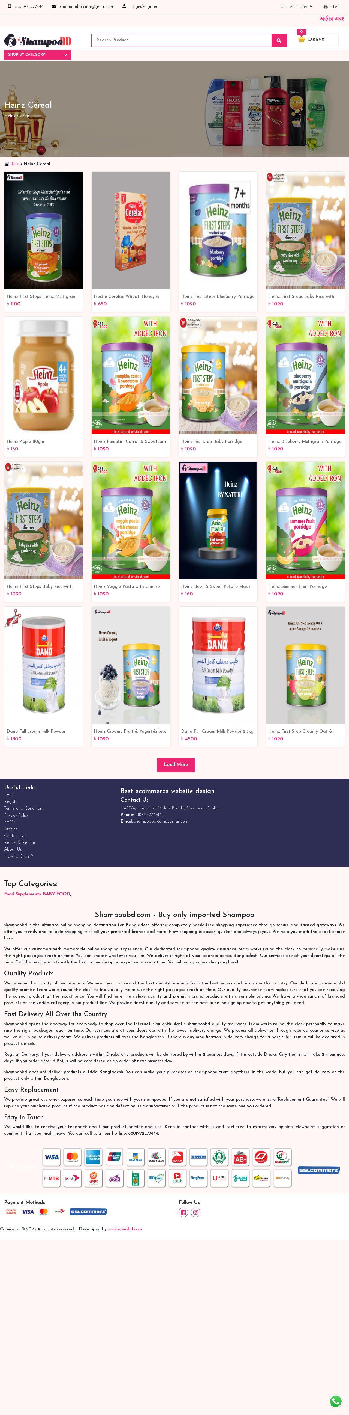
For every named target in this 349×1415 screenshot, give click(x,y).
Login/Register (139, 6)
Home (12, 164)
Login (9, 795)
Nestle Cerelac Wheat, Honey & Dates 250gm (126, 297)
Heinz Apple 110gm (25, 442)
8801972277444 (25, 6)
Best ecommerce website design (168, 791)
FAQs (9, 822)
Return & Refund (19, 843)
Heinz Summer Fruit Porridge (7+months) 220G (297, 587)
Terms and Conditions (24, 808)
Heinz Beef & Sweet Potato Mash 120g (215, 587)
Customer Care (296, 6)
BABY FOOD (56, 894)
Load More (176, 765)
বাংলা (332, 7)
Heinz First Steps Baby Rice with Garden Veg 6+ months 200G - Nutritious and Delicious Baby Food (42, 587)
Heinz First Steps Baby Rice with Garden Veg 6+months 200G (301, 297)
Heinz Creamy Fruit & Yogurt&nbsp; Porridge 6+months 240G (130, 732)
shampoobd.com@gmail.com (83, 6)
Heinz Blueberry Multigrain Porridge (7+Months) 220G (305, 442)
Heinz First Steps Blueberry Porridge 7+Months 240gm (218, 297)
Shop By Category (37, 55)
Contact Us (14, 836)
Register (11, 802)
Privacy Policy (16, 815)
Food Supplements (22, 894)
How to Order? (18, 856)
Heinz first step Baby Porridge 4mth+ (211, 442)
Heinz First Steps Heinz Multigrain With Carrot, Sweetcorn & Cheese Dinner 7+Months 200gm (41, 297)
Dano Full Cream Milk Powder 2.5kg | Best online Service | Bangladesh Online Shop (217, 732)
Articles (10, 829)
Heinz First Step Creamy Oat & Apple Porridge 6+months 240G (300, 732)
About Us (13, 849)
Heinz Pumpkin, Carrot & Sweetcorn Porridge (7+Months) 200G (130, 442)
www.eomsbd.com (125, 1229)
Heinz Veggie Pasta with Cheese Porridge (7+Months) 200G (127, 587)
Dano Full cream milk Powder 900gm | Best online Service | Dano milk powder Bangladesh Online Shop (42, 732)
